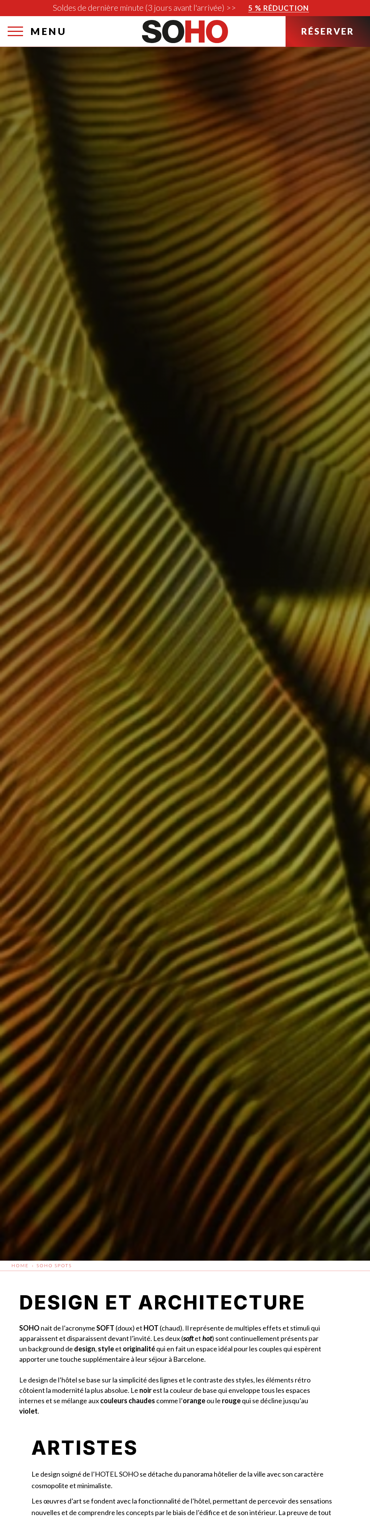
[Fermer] (362, 10)
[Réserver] (328, 31)
